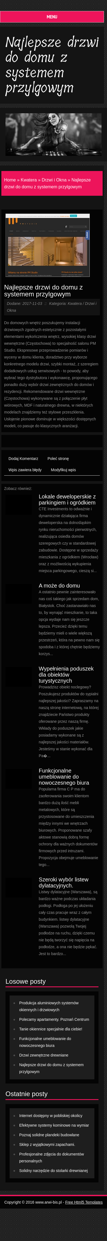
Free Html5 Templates (84, 1202)
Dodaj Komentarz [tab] (23, 458)
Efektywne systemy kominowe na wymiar (54, 1125)
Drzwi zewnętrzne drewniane (43, 1055)
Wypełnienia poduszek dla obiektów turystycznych (66, 675)
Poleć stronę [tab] (58, 458)
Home (10, 180)
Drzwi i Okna (54, 180)
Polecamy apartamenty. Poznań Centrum (54, 1019)
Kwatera (29, 180)
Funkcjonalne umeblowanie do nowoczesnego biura (64, 777)
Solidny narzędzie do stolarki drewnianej (53, 1170)
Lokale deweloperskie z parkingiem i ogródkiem (67, 499)
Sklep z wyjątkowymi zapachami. (47, 1144)
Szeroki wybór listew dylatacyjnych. (63, 882)
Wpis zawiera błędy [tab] (25, 470)
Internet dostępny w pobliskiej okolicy (50, 1115)
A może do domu (59, 586)
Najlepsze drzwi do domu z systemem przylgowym (43, 290)
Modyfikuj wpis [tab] (63, 470)
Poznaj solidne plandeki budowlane (49, 1135)
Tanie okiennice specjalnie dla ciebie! (50, 1029)
